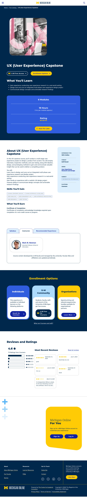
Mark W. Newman (29, 243)
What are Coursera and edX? (43, 323)
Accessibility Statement (59, 492)
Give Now (71, 477)
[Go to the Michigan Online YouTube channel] (53, 479)
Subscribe (44, 470)
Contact (43, 474)
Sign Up (57, 436)
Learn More (69, 315)
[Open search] (84, 3)
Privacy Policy (35, 492)
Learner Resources (28, 470)
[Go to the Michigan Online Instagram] (48, 479)
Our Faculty (7, 474)
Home (6, 8)
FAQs (24, 474)
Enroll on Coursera (19, 314)
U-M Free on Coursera (43, 313)
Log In (71, 436)
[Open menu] (3, 3)
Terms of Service (46, 492)
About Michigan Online (11, 470)
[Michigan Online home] (43, 3)
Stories (6, 478)
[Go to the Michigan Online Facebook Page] (42, 479)
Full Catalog (12, 8)
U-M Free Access (17, 73)
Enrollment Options (41, 73)
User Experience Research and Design (68, 170)
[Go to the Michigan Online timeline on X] (59, 479)
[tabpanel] (43, 248)
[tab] (13, 231)
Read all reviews (73, 350)
